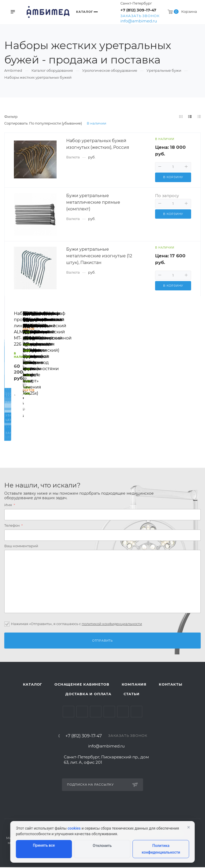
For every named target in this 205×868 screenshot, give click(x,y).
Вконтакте (68, 712)
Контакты (170, 685)
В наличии (96, 123)
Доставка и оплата (88, 695)
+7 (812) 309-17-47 (138, 10)
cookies (74, 828)
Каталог (32, 685)
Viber (136, 712)
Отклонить (102, 845)
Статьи (132, 695)
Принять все (44, 845)
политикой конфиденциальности (112, 624)
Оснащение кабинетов (81, 685)
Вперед (194, 368)
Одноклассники (109, 712)
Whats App (123, 712)
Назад (11, 368)
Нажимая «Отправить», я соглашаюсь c (76, 624)
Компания (134, 685)
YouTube (95, 712)
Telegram (82, 712)
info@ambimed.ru (138, 20)
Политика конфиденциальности (161, 848)
